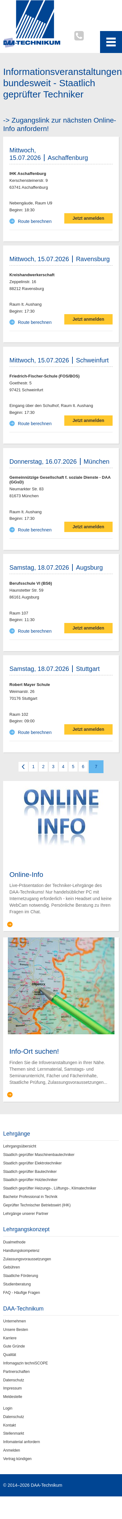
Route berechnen (34, 221)
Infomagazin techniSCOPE (25, 1363)
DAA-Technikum (23, 1308)
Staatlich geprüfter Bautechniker (30, 1171)
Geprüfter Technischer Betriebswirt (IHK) (37, 1205)
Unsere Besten (15, 1329)
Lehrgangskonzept (26, 1229)
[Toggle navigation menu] (111, 42)
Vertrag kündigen (17, 1459)
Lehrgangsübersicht (19, 1146)
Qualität (9, 1355)
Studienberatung (17, 1284)
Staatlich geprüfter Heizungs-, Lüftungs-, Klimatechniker (49, 1188)
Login (7, 1408)
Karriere (10, 1338)
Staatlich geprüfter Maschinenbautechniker (38, 1154)
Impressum (12, 1388)
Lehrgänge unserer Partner (25, 1213)
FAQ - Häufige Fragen (21, 1292)
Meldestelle (12, 1397)
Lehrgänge (16, 1134)
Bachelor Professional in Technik (30, 1197)
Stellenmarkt (13, 1433)
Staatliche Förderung (20, 1276)
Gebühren (11, 1267)
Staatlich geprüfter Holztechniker (30, 1180)
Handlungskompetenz (21, 1250)
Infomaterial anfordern (21, 1442)
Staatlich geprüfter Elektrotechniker (32, 1163)
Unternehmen (14, 1321)
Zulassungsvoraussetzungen (27, 1259)
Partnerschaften (16, 1371)
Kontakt (9, 1425)
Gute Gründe (14, 1346)
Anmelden (11, 1450)
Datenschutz (13, 1380)
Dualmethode (14, 1242)
